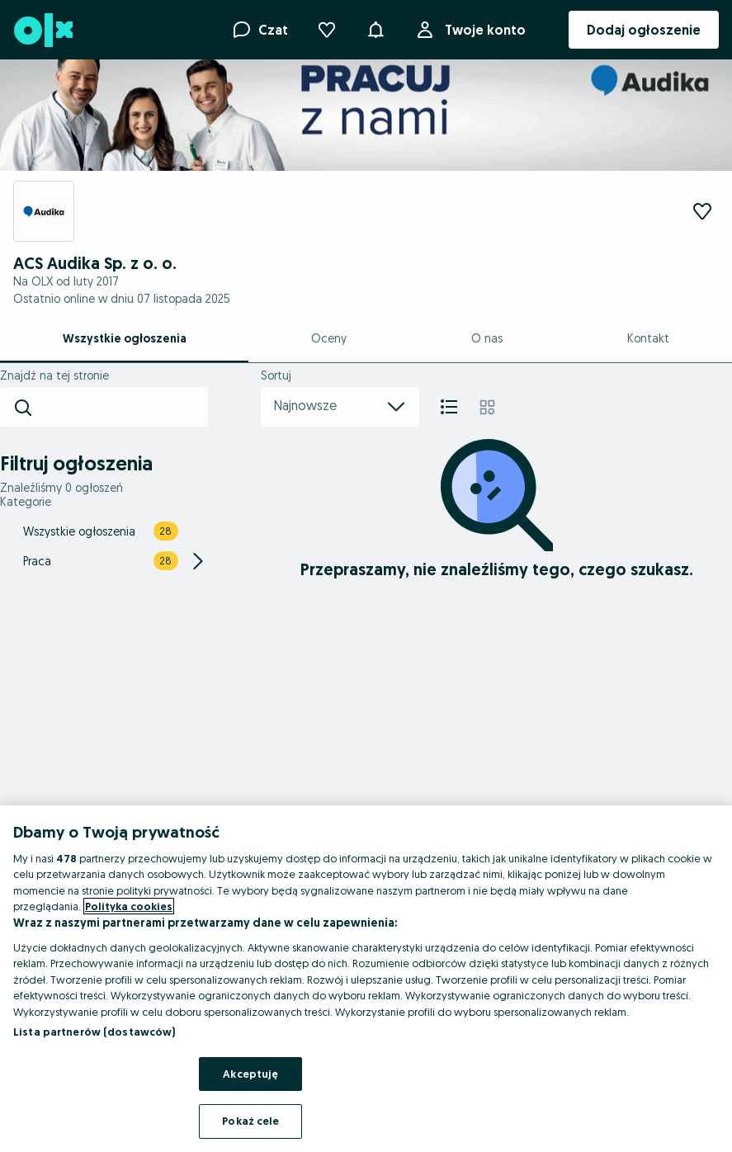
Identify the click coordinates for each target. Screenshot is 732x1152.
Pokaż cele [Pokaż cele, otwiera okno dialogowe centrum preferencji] (250, 1120)
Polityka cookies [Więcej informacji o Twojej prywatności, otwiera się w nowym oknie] (128, 906)
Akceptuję (250, 1073)
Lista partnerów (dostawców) (94, 1031)
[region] (366, 978)
